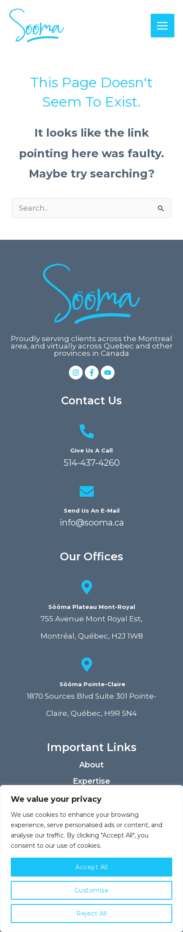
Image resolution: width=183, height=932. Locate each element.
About (91, 765)
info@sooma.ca (91, 522)
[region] (91, 858)
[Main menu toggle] (163, 26)
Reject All (91, 913)
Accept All (91, 867)
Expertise (91, 781)
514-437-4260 (92, 463)
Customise (91, 890)
